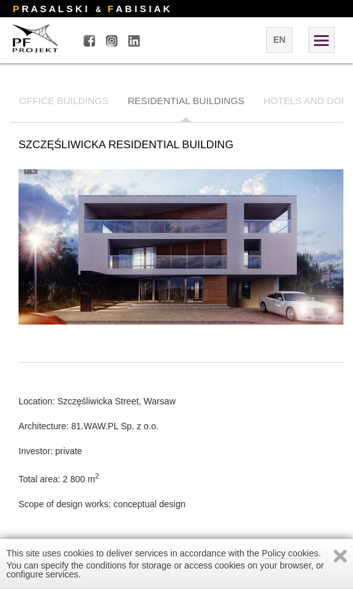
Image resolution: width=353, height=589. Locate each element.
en (279, 39)
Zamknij (340, 556)
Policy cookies (290, 553)
